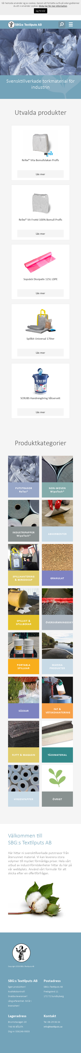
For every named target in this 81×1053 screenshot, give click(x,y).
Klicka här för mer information (53, 5)
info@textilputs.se (53, 1026)
